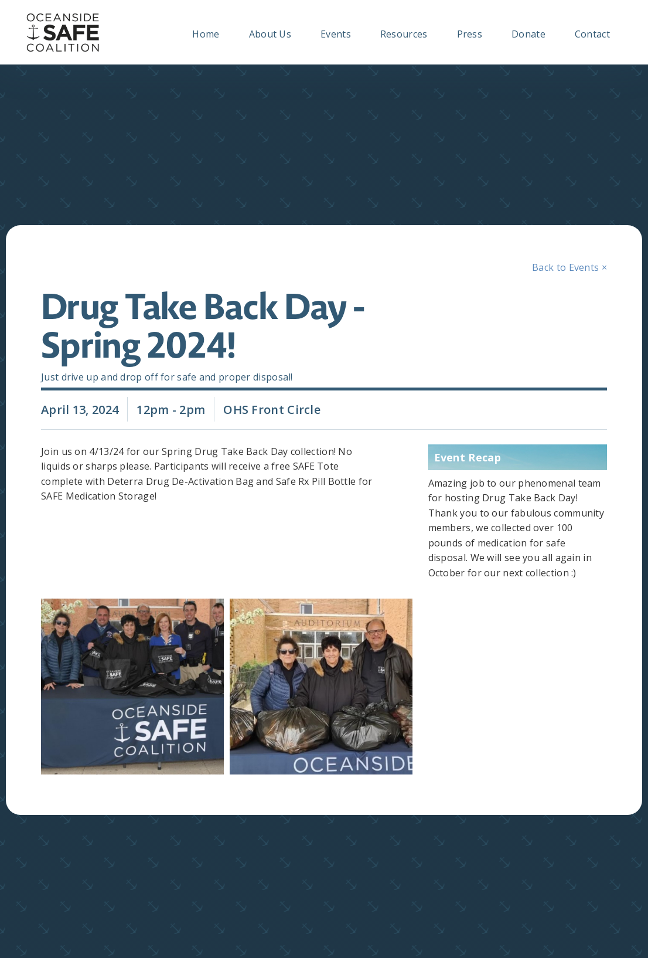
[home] (63, 32)
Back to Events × (569, 267)
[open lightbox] (129, 686)
